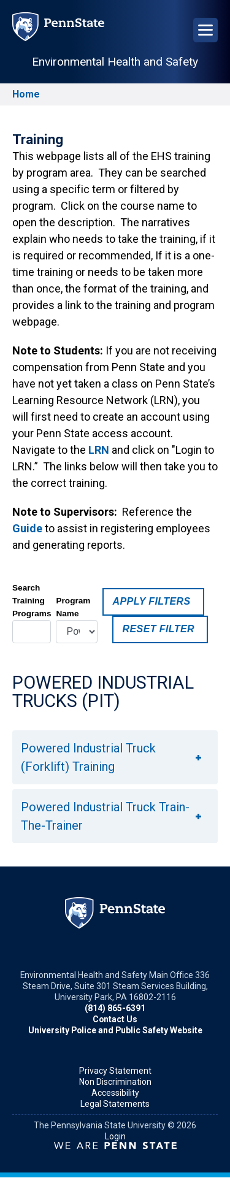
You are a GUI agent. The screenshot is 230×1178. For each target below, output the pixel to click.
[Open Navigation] (205, 30)
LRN (98, 449)
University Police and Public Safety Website (115, 1030)
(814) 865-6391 (115, 1008)
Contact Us (115, 1019)
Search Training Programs (31, 600)
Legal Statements (115, 1104)
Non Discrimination (115, 1082)
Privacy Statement (115, 1071)
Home (26, 94)
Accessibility (115, 1093)
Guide (27, 528)
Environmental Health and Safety (115, 62)
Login (115, 1136)
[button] (115, 757)
